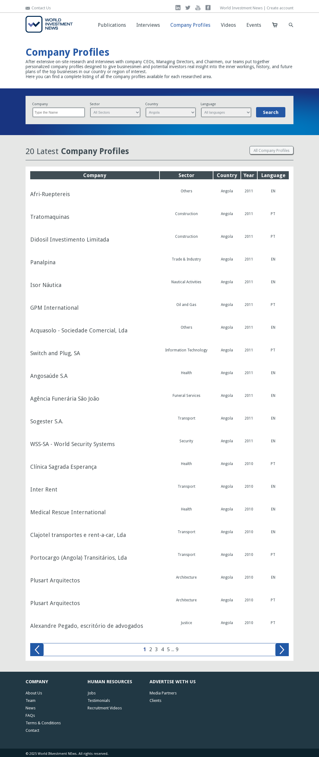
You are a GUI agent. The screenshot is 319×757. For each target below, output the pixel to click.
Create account (280, 8)
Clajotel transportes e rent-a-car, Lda (78, 535)
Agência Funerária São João (64, 399)
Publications (112, 25)
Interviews (148, 25)
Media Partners (163, 693)
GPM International (54, 308)
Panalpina (42, 262)
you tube (198, 7)
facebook (208, 7)
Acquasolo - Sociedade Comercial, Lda (78, 330)
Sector (95, 104)
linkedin (178, 7)
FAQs (30, 715)
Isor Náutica (45, 285)
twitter (188, 7)
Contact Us (41, 8)
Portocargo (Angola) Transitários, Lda (78, 558)
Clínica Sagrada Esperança (63, 467)
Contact (32, 730)
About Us (34, 693)
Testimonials (99, 700)
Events (253, 25)
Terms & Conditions (43, 723)
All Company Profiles (271, 150)
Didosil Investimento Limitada (69, 239)
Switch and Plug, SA (55, 353)
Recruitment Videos (105, 708)
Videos (228, 25)
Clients (155, 700)
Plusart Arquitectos (55, 580)
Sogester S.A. (46, 421)
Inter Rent (43, 489)
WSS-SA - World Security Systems (72, 444)
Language (208, 104)
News (31, 708)
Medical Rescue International (68, 512)
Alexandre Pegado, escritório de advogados (86, 626)
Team (31, 700)
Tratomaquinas (49, 217)
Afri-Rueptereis (50, 194)
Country (151, 104)
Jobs (92, 693)
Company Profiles (190, 25)
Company (40, 104)
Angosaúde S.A (49, 376)
